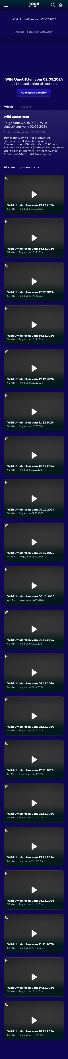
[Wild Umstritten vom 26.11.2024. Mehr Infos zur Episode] (34, 803)
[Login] (60, 5)
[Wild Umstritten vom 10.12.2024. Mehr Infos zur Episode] (34, 455)
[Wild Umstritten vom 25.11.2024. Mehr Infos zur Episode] (34, 846)
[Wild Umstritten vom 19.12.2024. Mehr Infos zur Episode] (34, 194)
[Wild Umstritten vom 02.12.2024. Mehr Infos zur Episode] (34, 672)
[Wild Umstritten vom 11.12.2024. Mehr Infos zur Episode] (34, 411)
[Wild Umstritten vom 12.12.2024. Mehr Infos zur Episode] (34, 368)
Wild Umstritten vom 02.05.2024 (34, 19)
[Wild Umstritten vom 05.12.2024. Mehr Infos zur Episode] (34, 542)
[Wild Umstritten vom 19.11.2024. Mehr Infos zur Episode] (34, 977)
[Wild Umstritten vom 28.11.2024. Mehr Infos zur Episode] (34, 716)
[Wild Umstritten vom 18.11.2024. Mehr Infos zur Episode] (34, 1020)
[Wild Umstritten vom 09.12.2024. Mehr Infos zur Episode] (34, 498)
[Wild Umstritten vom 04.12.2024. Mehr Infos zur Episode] (34, 585)
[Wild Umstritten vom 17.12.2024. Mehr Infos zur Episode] (34, 281)
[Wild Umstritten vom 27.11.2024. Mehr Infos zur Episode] (34, 759)
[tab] (9, 107)
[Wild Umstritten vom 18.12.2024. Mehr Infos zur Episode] (34, 238)
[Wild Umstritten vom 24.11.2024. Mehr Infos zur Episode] (34, 890)
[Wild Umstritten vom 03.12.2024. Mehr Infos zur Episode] (34, 629)
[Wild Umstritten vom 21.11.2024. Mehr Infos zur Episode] (34, 933)
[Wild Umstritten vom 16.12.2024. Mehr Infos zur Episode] (34, 325)
